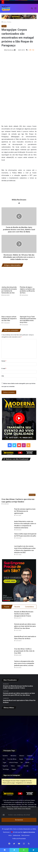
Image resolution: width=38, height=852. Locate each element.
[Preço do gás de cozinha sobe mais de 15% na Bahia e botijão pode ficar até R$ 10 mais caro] (30, 716)
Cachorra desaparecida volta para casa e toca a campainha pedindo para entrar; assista (24, 663)
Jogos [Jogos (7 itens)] (4, 762)
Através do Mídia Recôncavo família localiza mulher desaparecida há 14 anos (23, 614)
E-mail (4, 368)
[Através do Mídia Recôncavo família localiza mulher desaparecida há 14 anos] (7, 616)
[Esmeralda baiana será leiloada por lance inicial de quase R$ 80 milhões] (7, 728)
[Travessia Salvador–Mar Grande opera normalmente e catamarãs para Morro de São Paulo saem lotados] (19, 728)
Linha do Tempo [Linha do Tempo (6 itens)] (13, 762)
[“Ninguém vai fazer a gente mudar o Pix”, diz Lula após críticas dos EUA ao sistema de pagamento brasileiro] (7, 716)
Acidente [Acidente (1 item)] (5, 755)
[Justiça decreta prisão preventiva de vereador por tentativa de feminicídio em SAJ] (10, 277)
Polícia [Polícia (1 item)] (13, 766)
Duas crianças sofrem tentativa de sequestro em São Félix (9, 318)
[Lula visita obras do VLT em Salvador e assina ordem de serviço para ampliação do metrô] (19, 740)
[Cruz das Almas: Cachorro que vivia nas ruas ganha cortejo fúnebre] (19, 480)
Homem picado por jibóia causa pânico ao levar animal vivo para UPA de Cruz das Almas (25, 626)
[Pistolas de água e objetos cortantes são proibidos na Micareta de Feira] (28, 277)
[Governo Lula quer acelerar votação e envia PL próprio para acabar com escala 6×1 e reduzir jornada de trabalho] (30, 728)
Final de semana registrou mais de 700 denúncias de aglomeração (24, 511)
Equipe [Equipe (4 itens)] (21, 759)
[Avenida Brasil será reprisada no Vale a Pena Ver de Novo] (7, 640)
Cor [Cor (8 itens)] (4, 759)
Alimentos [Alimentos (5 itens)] (13, 755)
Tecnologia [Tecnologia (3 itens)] (6, 769)
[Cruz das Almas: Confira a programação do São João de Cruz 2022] (7, 653)
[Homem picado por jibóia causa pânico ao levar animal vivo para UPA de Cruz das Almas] (7, 628)
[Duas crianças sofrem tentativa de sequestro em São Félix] (10, 306)
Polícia (9, 22)
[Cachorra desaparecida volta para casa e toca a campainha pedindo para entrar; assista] (7, 665)
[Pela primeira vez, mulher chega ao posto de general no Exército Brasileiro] (7, 740)
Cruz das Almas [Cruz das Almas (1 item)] (11, 759)
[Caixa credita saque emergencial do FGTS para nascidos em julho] (7, 538)
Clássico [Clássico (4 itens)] (21, 755)
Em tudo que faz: (24, 832)
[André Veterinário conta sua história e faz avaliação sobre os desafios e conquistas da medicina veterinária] (7, 525)
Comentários (29, 607)
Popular (6, 607)
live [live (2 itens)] (22, 762)
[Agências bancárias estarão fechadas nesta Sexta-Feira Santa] (19, 716)
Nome (4, 361)
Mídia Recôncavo (9, 50)
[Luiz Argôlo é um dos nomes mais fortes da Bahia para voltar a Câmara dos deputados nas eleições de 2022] (7, 550)
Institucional (16, 835)
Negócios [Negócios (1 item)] (5, 766)
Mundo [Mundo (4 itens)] (27, 762)
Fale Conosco (25, 835)
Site (3, 376)
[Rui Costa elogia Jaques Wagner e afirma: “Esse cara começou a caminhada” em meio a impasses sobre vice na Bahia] (30, 740)
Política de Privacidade (19, 838)
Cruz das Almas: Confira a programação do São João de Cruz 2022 (24, 651)
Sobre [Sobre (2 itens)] (19, 766)
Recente (17, 607)
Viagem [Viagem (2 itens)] (14, 769)
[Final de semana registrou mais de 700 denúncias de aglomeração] (7, 513)
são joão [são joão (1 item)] (25, 766)
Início (4, 22)
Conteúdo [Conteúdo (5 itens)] (29, 755)
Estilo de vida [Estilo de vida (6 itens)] (29, 759)
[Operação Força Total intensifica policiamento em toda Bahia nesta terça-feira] (28, 306)
